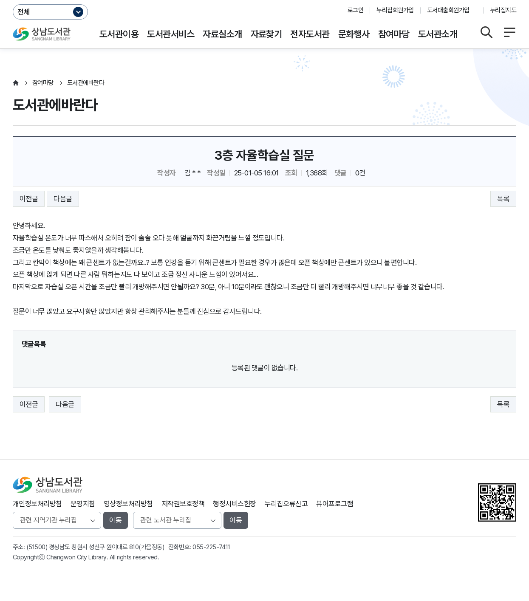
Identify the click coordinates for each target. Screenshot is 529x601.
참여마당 (394, 34)
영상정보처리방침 (128, 503)
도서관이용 (119, 34)
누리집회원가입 (394, 10)
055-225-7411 (211, 547)
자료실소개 (222, 34)
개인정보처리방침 (37, 503)
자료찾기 (266, 34)
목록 (503, 199)
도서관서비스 (170, 34)
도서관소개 (437, 34)
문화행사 (354, 34)
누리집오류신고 (286, 503)
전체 (23, 12)
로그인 (355, 10)
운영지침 (83, 503)
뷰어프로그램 (334, 503)
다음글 (63, 199)
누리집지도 (503, 10)
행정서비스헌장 (234, 503)
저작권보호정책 (182, 503)
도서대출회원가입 (448, 10)
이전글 (29, 199)
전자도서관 (309, 34)
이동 (115, 520)
